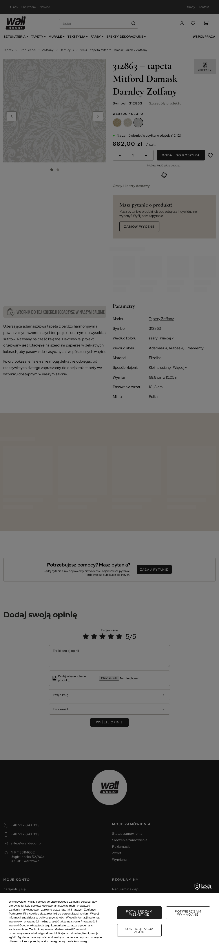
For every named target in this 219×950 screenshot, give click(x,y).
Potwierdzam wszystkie (139, 930)
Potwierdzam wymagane (139, 912)
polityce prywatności (51, 917)
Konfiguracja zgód (188, 912)
